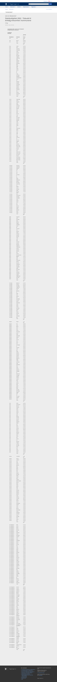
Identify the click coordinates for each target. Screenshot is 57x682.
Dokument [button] (12, 6)
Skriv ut (51, 9)
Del (47, 9)
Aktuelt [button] (19, 6)
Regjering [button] (33, 6)
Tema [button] (6, 6)
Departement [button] (26, 6)
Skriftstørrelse (46, 1)
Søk (50, 4)
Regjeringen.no (13, 4)
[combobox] (39, 4)
